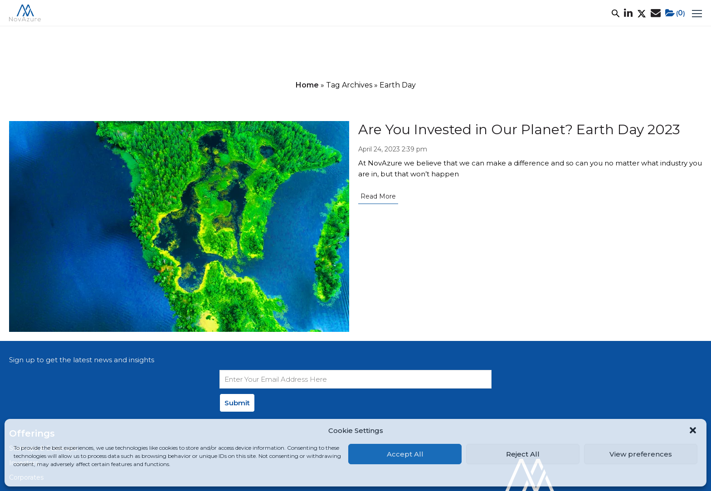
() (675, 13)
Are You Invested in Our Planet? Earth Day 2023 (519, 129)
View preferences (640, 454)
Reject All (523, 454)
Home (307, 85)
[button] (692, 430)
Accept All (405, 454)
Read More (378, 196)
